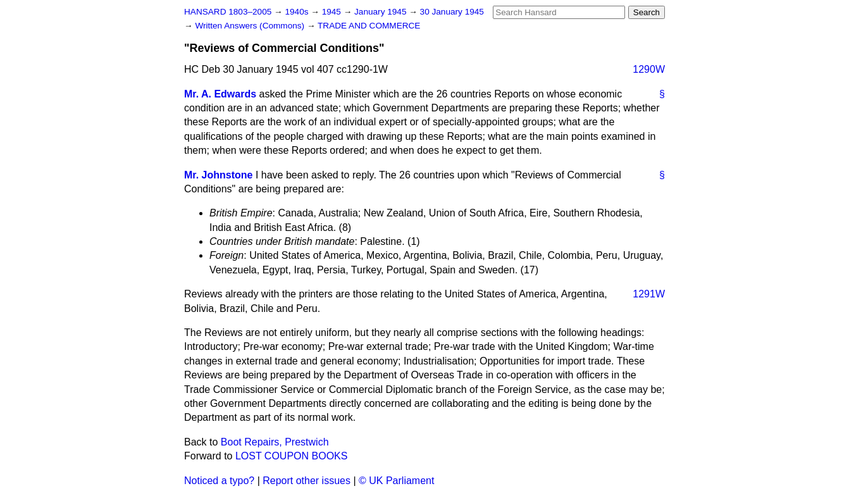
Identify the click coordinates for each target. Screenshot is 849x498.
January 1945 (381, 11)
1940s (298, 11)
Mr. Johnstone (218, 175)
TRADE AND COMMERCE (369, 25)
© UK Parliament (396, 480)
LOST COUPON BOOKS (291, 456)
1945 (333, 11)
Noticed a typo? (219, 480)
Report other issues (306, 480)
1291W (649, 294)
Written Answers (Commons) (251, 25)
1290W (649, 69)
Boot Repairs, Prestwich (275, 442)
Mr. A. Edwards (220, 94)
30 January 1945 (452, 11)
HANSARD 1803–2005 (227, 11)
